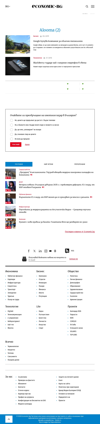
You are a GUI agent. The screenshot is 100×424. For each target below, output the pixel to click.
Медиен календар (25, 404)
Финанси (42, 289)
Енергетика (12, 286)
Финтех (10, 328)
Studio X (58, 420)
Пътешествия (44, 314)
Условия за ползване (66, 394)
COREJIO (73, 321)
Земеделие (12, 293)
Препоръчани (79, 164)
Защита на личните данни (69, 377)
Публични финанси (25, 194)
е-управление (13, 318)
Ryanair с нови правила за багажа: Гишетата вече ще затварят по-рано (53, 222)
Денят (21, 182)
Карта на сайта (64, 384)
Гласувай (15, 144)
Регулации (43, 296)
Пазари (41, 286)
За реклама (22, 377)
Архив (27, 144)
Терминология (13, 346)
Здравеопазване (76, 289)
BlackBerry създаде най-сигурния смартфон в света (59, 62)
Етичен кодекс (23, 390)
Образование (75, 286)
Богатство (42, 318)
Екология (73, 296)
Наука (41, 311)
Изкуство (42, 325)
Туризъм (11, 296)
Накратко (11, 350)
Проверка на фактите (26, 380)
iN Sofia (73, 325)
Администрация (76, 299)
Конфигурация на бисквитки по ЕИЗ (32, 400)
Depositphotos (56, 422)
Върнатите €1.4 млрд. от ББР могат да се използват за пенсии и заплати (55, 197)
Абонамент (22, 384)
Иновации (43, 283)
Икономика (11, 271)
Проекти (72, 306)
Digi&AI (10, 311)
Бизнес (36, 36)
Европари (11, 279)
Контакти (21, 387)
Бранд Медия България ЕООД (70, 390)
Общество (73, 271)
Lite (38, 306)
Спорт (41, 328)
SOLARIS (73, 331)
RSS (69, 251)
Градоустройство (24, 169)
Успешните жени (76, 328)
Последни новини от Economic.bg (80, 232)
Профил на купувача (26, 397)
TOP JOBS (73, 335)
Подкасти (73, 314)
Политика (74, 276)
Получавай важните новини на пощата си (47, 257)
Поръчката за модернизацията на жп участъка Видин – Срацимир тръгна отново (55, 210)
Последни (19, 164)
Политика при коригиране (69, 387)
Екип (60, 380)
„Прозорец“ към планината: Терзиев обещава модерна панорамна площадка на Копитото (56, 173)
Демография (75, 283)
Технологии (37, 58)
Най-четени (48, 164)
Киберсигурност (14, 321)
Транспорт (11, 289)
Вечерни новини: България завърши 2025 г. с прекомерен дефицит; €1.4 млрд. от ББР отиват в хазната (57, 186)
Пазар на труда (13, 299)
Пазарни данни (13, 360)
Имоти (41, 293)
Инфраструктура (24, 207)
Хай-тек (11, 325)
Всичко (9, 341)
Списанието (12, 356)
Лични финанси (76, 279)
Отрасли (42, 279)
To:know (11, 353)
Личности (42, 321)
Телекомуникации (15, 314)
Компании (22, 219)
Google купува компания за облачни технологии (58, 41)
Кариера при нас (24, 394)
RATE (72, 318)
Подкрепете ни (64, 397)
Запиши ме (73, 259)
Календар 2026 (75, 311)
